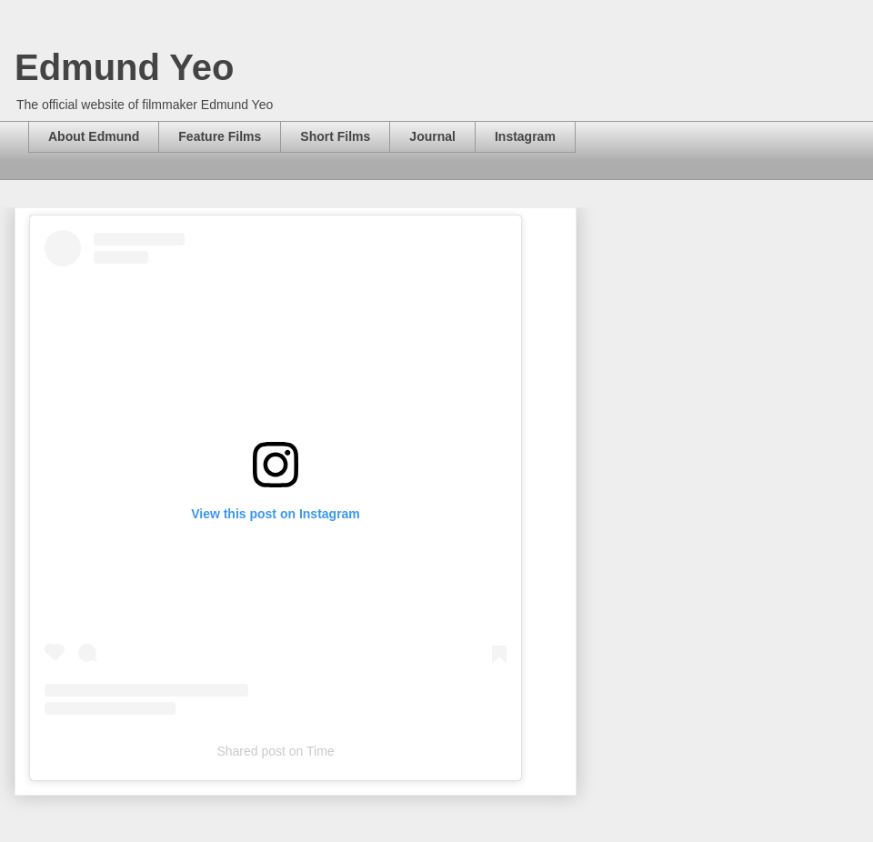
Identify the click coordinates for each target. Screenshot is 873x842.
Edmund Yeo (125, 67)
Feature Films (219, 136)
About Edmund (93, 136)
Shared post (251, 751)
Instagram (525, 136)
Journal (432, 136)
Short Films (335, 136)
